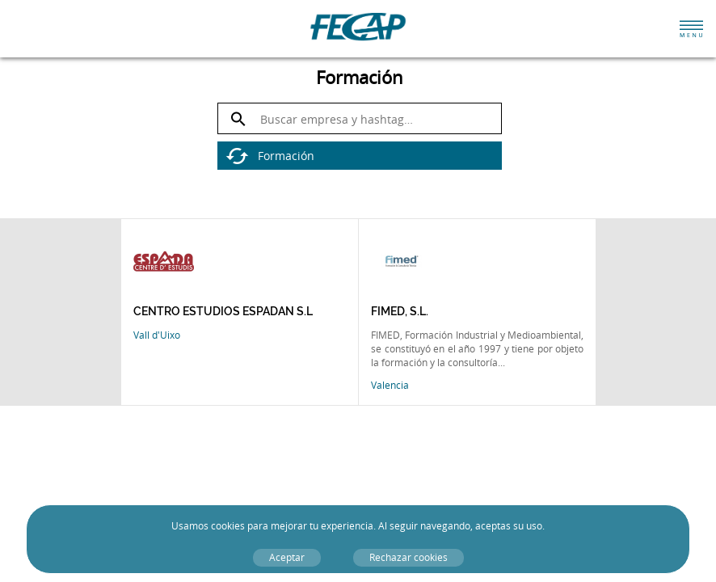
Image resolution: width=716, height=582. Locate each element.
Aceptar (287, 557)
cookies (228, 526)
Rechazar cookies (408, 557)
